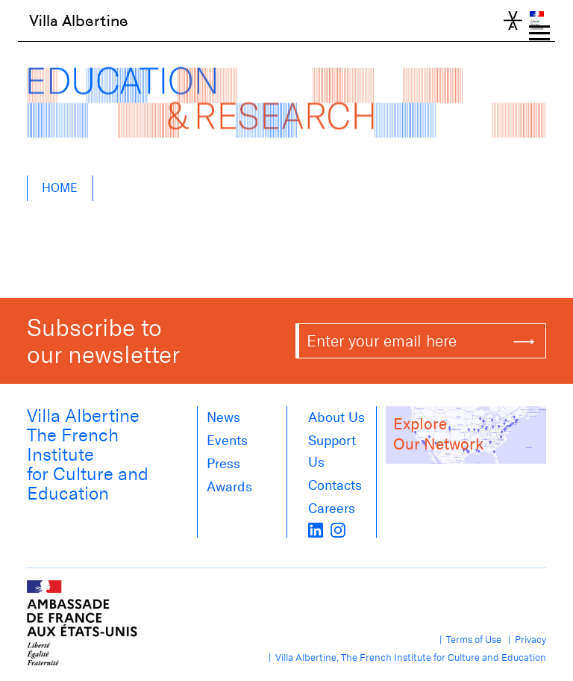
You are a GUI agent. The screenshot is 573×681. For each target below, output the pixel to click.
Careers (331, 508)
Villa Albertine (78, 21)
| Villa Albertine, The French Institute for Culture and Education (405, 657)
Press (223, 463)
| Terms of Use (468, 639)
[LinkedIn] (315, 528)
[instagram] (338, 528)
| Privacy (525, 639)
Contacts (335, 485)
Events (227, 440)
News (223, 417)
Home (60, 188)
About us (336, 417)
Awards (229, 487)
